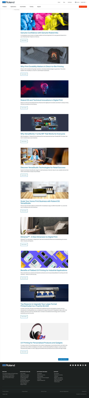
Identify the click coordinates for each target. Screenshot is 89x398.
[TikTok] (78, 365)
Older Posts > (63, 359)
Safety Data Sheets (58, 380)
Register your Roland (58, 377)
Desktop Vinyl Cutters (24, 375)
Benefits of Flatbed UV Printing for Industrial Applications (44, 270)
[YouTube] (83, 365)
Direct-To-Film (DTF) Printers (8, 377)
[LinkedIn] (85, 365)
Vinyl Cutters (22, 373)
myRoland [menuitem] (70, 2)
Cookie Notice (25, 391)
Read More (24, 40)
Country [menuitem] (77, 2)
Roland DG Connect (41, 375)
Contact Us (84, 391)
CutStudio (39, 379)
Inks (3, 379)
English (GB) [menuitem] (83, 2)
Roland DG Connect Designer (43, 377)
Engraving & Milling (25, 371)
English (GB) (5, 394)
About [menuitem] (59, 2)
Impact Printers (23, 384)
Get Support (56, 373)
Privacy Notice (5, 391)
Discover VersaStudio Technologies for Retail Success (43, 167)
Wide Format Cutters (24, 376)
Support (56, 371)
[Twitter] (80, 365)
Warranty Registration (64, 391)
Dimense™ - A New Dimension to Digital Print (39, 237)
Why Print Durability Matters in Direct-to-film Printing (42, 66)
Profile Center (57, 381)
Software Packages (42, 371)
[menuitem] (5, 7)
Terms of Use (43, 391)
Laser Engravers (23, 383)
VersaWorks (39, 373)
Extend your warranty (58, 375)
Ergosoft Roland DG (41, 380)
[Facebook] (73, 365)
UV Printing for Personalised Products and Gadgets (41, 343)
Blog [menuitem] (64, 2)
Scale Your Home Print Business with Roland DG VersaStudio (40, 202)
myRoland (56, 376)
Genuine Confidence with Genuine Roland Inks (39, 33)
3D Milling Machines (24, 377)
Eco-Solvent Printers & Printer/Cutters (10, 373)
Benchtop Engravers (24, 381)
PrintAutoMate (40, 376)
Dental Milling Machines (25, 380)
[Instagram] (75, 365)
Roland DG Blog (16, 9)
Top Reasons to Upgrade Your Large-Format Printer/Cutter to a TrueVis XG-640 (39, 305)
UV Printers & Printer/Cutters (8, 375)
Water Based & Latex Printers (8, 376)
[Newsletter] (70, 365)
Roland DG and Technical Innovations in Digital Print (42, 100)
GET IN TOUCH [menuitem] (83, 6)
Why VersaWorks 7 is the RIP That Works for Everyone (43, 134)
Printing (4, 371)
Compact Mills (23, 379)
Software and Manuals (58, 379)
